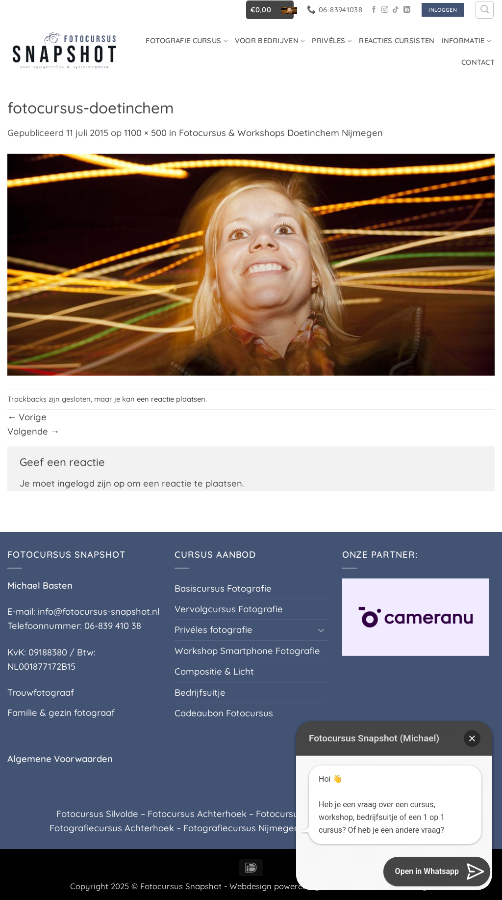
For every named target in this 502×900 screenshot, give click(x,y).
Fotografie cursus (187, 40)
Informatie (466, 40)
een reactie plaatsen (171, 399)
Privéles (332, 40)
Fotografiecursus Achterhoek (112, 828)
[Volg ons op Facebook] (374, 10)
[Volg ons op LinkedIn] (406, 10)
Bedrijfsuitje (200, 692)
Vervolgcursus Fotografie (229, 609)
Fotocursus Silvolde (97, 813)
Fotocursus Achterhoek (197, 813)
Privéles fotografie (213, 629)
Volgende (33, 431)
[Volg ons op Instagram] (384, 10)
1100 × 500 (145, 132)
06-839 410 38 (112, 625)
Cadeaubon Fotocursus (224, 713)
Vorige (27, 417)
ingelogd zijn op (91, 483)
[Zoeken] (485, 10)
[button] (270, 9)
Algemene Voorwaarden (60, 758)
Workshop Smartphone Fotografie (247, 650)
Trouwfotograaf (40, 692)
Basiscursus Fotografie (223, 588)
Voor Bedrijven (270, 40)
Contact (478, 62)
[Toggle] (321, 630)
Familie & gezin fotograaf (61, 712)
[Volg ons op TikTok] (395, 10)
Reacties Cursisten (396, 40)
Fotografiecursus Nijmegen (241, 828)
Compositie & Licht (214, 671)
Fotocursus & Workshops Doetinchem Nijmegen (281, 132)
